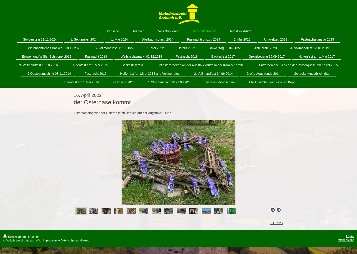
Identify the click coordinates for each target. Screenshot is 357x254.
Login (350, 236)
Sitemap (33, 236)
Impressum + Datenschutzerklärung (66, 240)
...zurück (276, 223)
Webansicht (346, 240)
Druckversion (14, 236)
